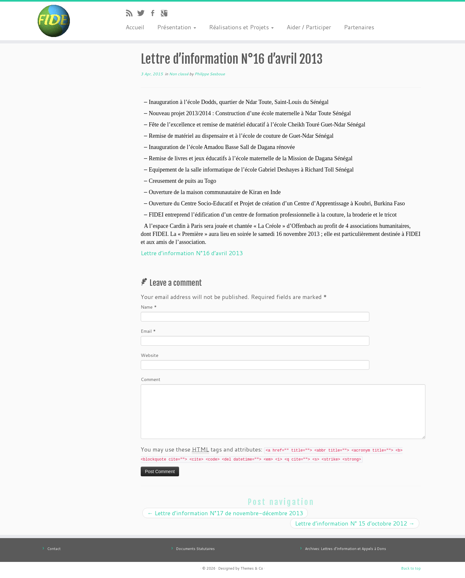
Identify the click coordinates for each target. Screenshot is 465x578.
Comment (150, 379)
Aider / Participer (309, 27)
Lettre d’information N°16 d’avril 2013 (192, 253)
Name (149, 307)
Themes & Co (252, 568)
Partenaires (359, 27)
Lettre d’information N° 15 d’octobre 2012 (354, 523)
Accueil (135, 27)
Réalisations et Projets (241, 27)
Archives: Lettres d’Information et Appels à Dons (345, 548)
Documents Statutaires (195, 548)
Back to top (411, 568)
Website (149, 355)
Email (148, 331)
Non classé (179, 74)
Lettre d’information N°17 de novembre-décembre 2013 (225, 513)
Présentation (176, 27)
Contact (54, 548)
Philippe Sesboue (210, 74)
